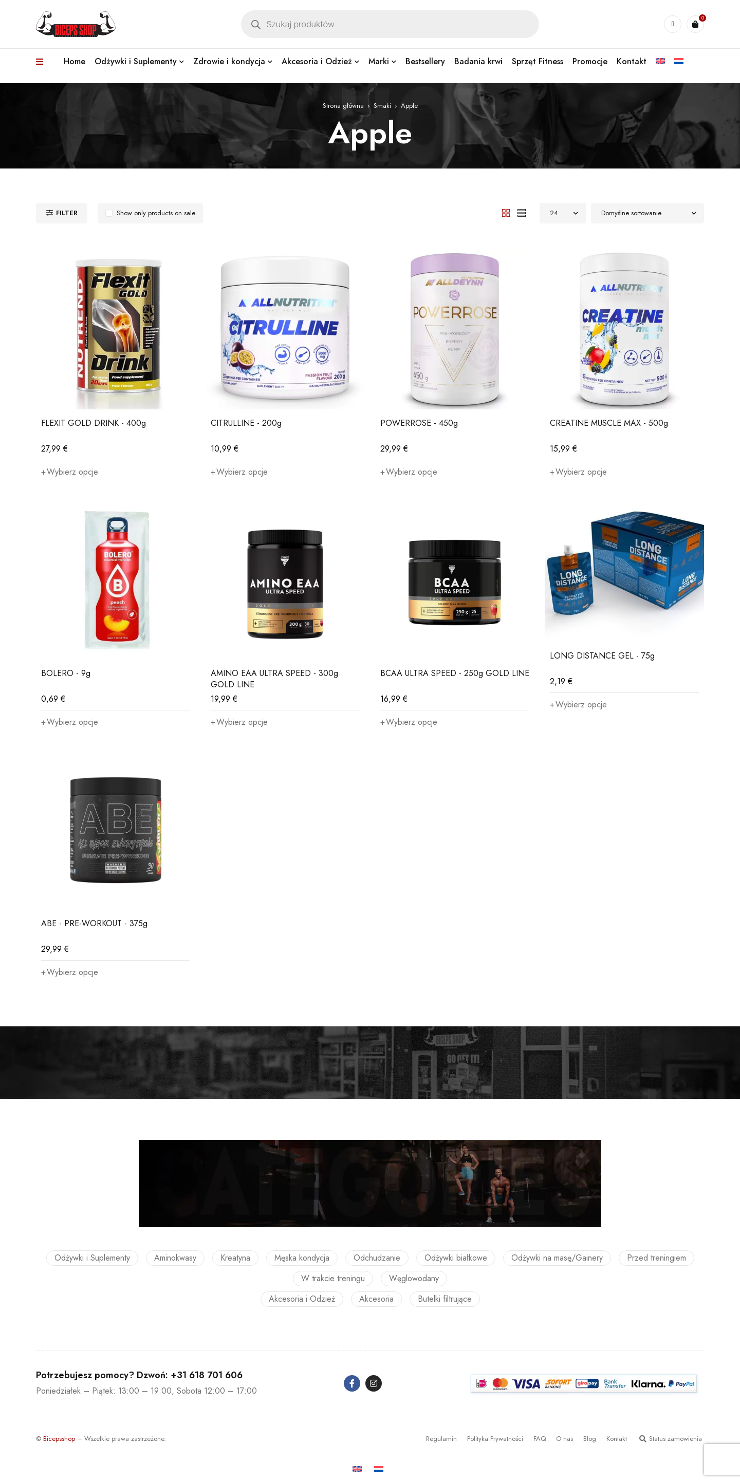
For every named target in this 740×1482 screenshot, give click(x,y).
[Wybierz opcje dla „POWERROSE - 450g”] (408, 472)
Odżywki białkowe (455, 1258)
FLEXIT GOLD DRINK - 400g (93, 423)
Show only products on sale (156, 213)
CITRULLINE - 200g (246, 423)
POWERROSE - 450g (419, 423)
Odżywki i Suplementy (92, 1258)
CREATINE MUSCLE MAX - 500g (609, 423)
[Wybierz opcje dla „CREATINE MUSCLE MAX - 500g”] (578, 472)
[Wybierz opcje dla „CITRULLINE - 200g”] (239, 472)
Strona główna (343, 105)
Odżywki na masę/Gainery (557, 1258)
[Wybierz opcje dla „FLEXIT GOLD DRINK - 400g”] (69, 472)
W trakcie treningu (333, 1278)
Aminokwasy (175, 1258)
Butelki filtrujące (445, 1299)
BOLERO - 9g (65, 673)
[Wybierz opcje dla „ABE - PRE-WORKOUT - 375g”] (69, 972)
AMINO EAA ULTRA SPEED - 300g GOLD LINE (274, 678)
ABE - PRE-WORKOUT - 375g (94, 923)
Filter (67, 213)
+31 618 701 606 (207, 1375)
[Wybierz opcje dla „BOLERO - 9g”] (69, 722)
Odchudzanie (377, 1258)
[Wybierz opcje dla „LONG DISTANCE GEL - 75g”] (578, 704)
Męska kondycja (301, 1258)
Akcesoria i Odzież (302, 1299)
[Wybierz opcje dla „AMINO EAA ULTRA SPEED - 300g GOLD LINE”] (239, 722)
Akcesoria (376, 1299)
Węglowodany (414, 1278)
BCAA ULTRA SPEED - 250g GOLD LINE (454, 673)
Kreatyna (235, 1258)
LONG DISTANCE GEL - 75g (602, 656)
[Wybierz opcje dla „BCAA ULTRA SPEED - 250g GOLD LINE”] (408, 722)
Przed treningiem (656, 1258)
